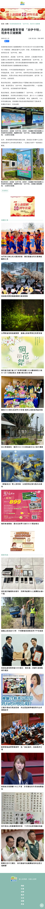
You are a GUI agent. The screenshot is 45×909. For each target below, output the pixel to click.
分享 (7, 41)
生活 (22, 898)
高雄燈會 (5, 190)
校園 (22, 901)
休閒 (22, 892)
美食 (22, 904)
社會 (22, 889)
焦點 (22, 886)
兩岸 (22, 895)
